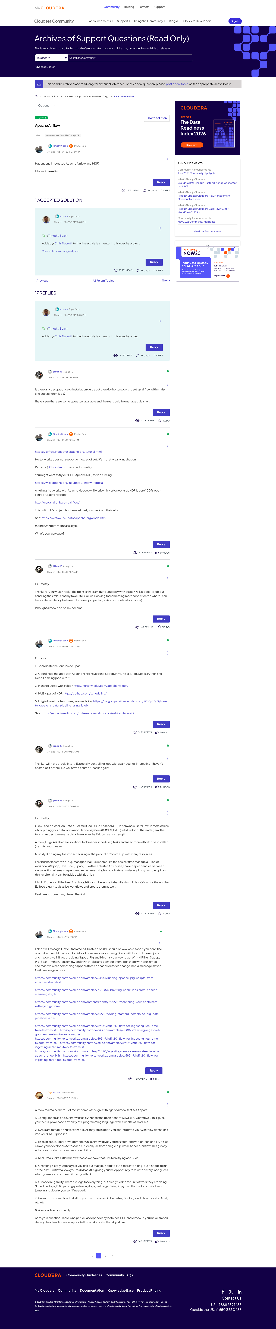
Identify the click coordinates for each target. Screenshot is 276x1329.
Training (129, 7)
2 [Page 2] (105, 1255)
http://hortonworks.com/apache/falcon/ (101, 685)
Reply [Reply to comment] (154, 262)
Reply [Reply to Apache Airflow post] (161, 182)
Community (112, 7)
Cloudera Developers (197, 21)
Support (159, 7)
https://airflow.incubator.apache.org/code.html (74, 518)
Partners (144, 7)
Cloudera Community (54, 21)
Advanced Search (45, 66)
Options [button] (43, 105)
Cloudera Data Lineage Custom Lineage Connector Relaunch (207, 184)
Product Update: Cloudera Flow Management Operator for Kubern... (204, 197)
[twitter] (231, 1291)
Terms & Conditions (77, 1302)
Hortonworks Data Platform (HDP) (63, 135)
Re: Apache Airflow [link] (124, 96)
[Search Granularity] (51, 58)
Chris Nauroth (64, 243)
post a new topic (177, 84)
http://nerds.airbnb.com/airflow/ (57, 502)
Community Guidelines (84, 1275)
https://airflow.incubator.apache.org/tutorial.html (68, 451)
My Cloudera (44, 1290)
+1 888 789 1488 (229, 1304)
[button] (166, 157)
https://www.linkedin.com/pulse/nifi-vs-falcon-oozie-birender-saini (88, 713)
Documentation (92, 1290)
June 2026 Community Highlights (196, 173)
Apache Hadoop (49, 1306)
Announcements (100, 21)
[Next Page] (112, 1256)
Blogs (173, 21)
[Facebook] (223, 1291)
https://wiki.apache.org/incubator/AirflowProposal (69, 482)
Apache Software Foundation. (125, 1306)
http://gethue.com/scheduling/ (85, 693)
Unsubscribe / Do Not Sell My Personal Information (137, 1302)
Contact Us (232, 1298)
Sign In (235, 21)
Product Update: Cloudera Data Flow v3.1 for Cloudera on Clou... (203, 210)
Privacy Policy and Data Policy (101, 1302)
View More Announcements (207, 231)
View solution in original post (61, 251)
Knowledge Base (121, 1290)
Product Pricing (149, 1290)
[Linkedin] (240, 1291)
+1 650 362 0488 (228, 1309)
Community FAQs (119, 1275)
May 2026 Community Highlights (196, 221)
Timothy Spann (58, 235)
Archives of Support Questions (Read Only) (86, 96)
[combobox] (130, 57)
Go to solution (157, 118)
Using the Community (148, 21)
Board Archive (51, 96)
